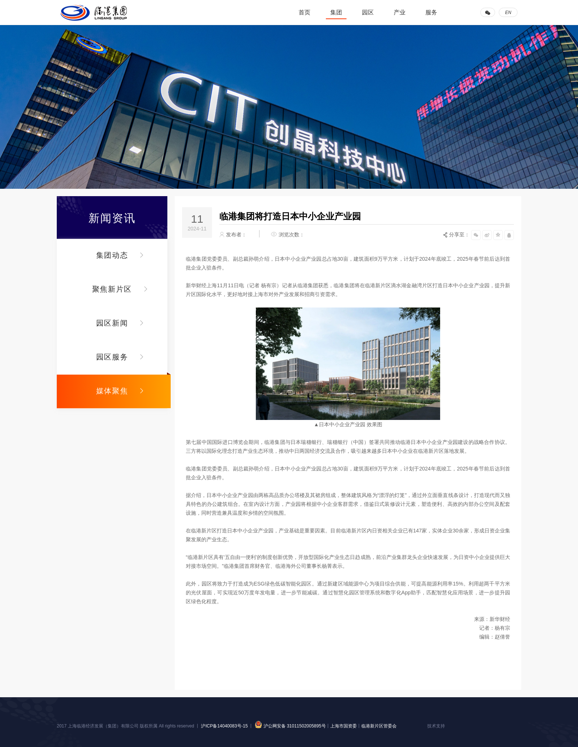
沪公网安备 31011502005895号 (289, 726)
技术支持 (436, 726)
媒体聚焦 (112, 391)
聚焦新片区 (112, 289)
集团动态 (112, 255)
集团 (336, 12)
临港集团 (93, 12)
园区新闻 (112, 323)
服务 (431, 12)
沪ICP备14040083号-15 (225, 726)
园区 (368, 12)
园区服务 (112, 357)
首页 (304, 12)
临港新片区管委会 (379, 726)
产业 (399, 12)
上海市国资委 (343, 726)
